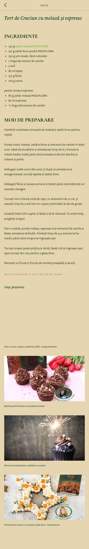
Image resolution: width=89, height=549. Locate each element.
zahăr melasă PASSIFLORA (31, 46)
